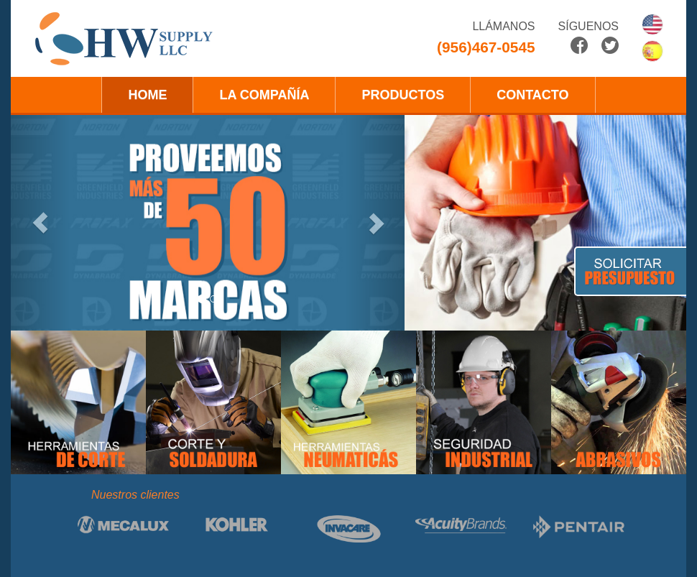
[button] (40, 223)
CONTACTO (532, 95)
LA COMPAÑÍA (264, 95)
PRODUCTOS (402, 95)
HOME (147, 95)
